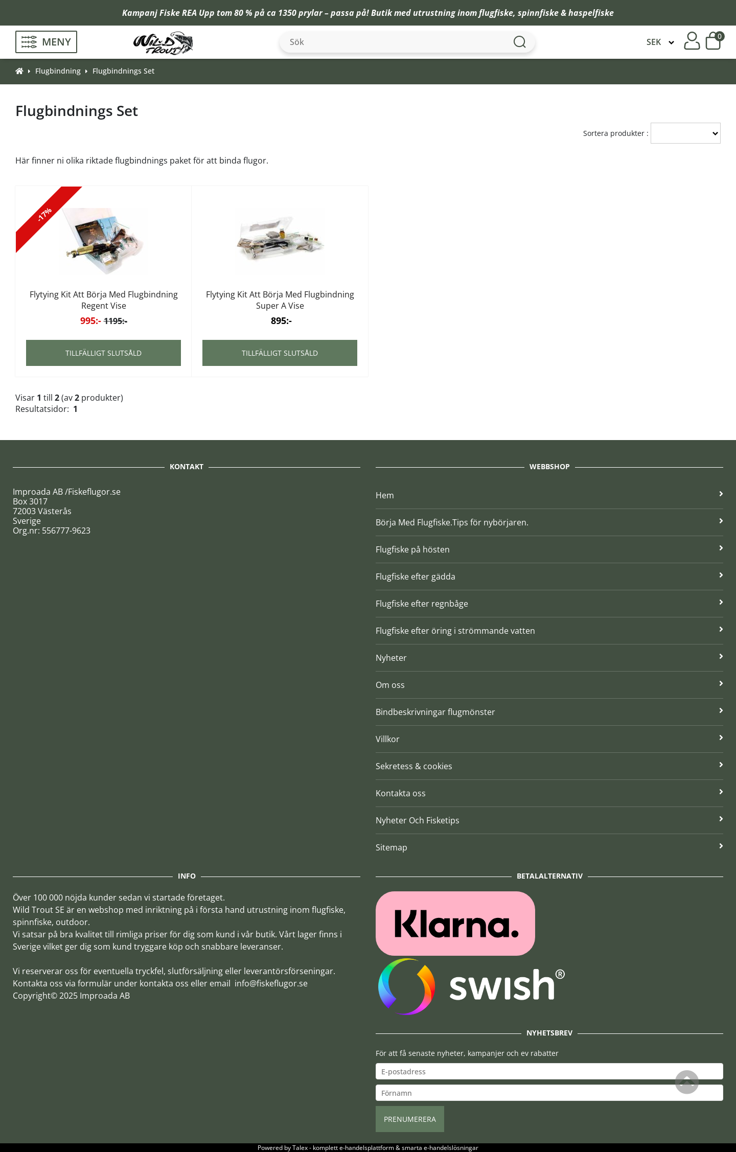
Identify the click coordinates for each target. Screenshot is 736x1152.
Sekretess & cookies (549, 766)
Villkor (549, 739)
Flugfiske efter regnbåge (549, 603)
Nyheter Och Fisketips (549, 820)
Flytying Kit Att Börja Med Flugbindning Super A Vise (280, 300)
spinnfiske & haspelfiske (566, 12)
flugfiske (496, 12)
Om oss (549, 684)
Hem (549, 495)
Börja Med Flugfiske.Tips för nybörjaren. (549, 522)
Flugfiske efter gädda (549, 576)
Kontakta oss (549, 793)
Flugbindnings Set (123, 71)
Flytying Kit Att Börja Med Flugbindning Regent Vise (104, 300)
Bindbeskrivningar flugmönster (549, 712)
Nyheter (549, 657)
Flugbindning (58, 71)
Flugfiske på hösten (549, 549)
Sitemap (549, 847)
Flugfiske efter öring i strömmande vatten (549, 630)
